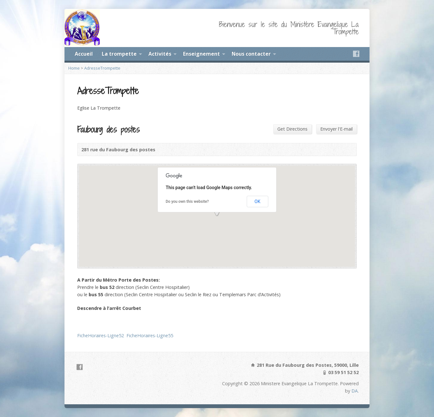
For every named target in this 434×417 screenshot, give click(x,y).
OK (257, 201)
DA (354, 391)
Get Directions (292, 129)
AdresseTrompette (102, 68)
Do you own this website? (187, 201)
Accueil (84, 53)
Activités (159, 53)
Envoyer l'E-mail (336, 129)
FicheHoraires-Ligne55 (149, 335)
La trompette (119, 53)
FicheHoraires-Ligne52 (100, 335)
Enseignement (201, 53)
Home (74, 68)
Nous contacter (251, 53)
